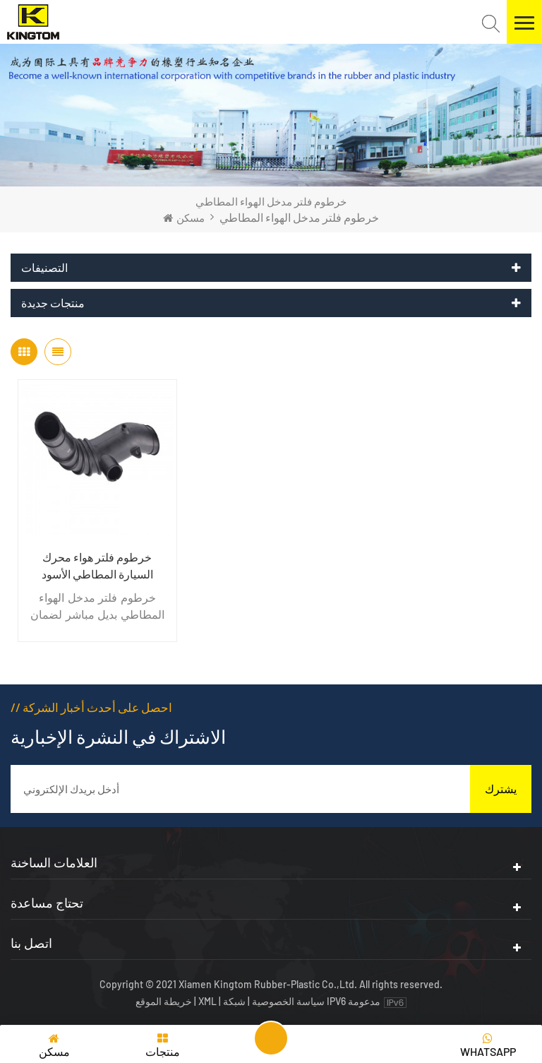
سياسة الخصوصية (288, 1001)
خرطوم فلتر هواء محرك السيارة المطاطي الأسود (97, 565)
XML (207, 1001)
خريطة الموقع (165, 1001)
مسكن (184, 217)
